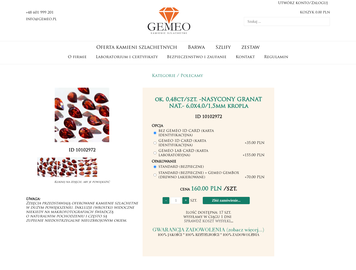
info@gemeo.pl (41, 19)
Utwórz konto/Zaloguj (303, 3)
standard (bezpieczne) (181, 167)
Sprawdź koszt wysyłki (207, 221)
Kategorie (164, 76)
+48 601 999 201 (40, 13)
